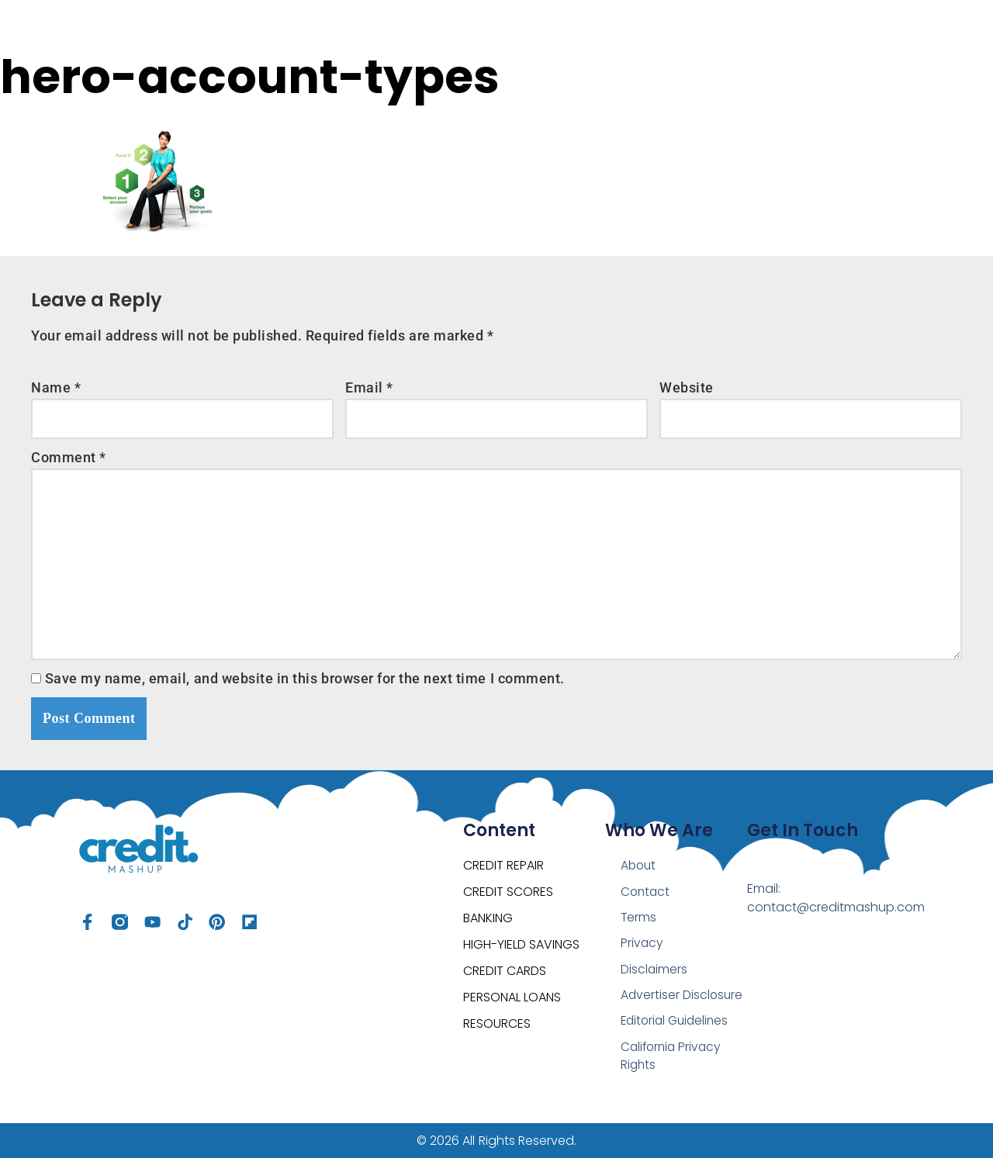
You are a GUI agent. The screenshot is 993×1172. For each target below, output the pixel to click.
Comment (68, 459)
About (639, 874)
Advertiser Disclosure (683, 1006)
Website (686, 388)
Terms (639, 927)
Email (369, 388)
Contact (646, 901)
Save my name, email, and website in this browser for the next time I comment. (304, 687)
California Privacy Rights (673, 1068)
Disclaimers (654, 980)
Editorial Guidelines (677, 1033)
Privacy (642, 954)
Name (56, 388)
